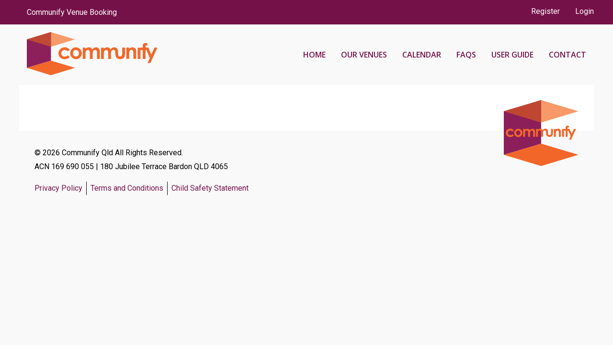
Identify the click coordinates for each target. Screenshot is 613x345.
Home (314, 54)
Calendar (421, 54)
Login (584, 11)
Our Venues (364, 54)
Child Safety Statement (210, 188)
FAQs (466, 54)
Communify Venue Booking (72, 12)
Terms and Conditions (127, 188)
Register (545, 11)
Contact (567, 54)
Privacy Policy (58, 188)
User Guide (512, 54)
